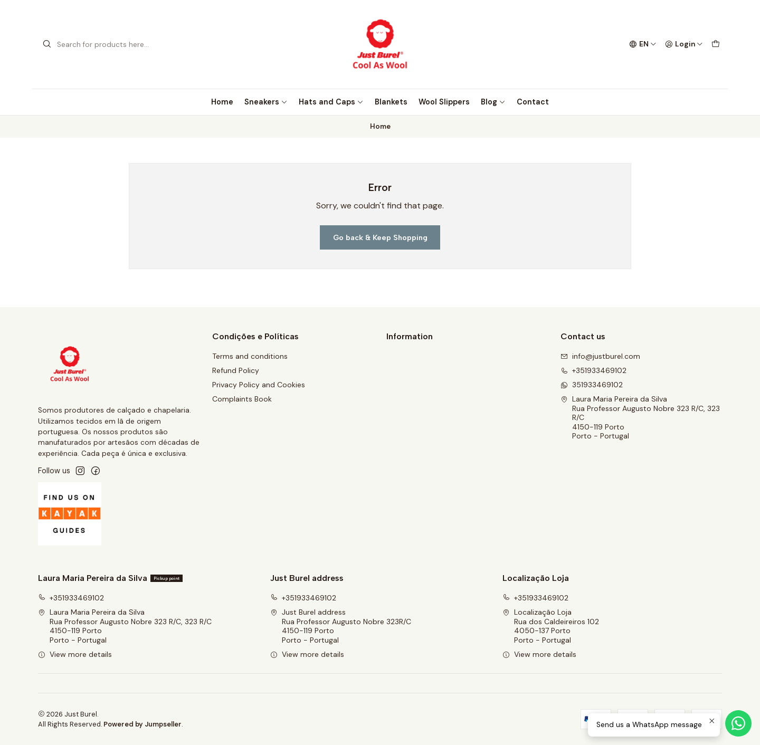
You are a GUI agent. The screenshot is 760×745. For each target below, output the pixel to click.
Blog (493, 102)
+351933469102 (593, 370)
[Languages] (642, 44)
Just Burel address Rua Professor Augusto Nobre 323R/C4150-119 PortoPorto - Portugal (340, 626)
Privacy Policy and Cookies (258, 384)
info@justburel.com (600, 356)
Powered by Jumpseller (142, 724)
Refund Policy (235, 370)
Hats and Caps (331, 102)
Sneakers (266, 102)
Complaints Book (242, 399)
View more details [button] (75, 654)
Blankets (391, 102)
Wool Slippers (444, 102)
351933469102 (591, 384)
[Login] (684, 44)
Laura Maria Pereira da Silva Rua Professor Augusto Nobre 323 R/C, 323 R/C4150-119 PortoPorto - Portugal (640, 417)
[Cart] (715, 44)
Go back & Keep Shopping (380, 237)
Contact (533, 102)
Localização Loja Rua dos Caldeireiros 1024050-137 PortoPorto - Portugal (550, 626)
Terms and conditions (250, 356)
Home (222, 102)
